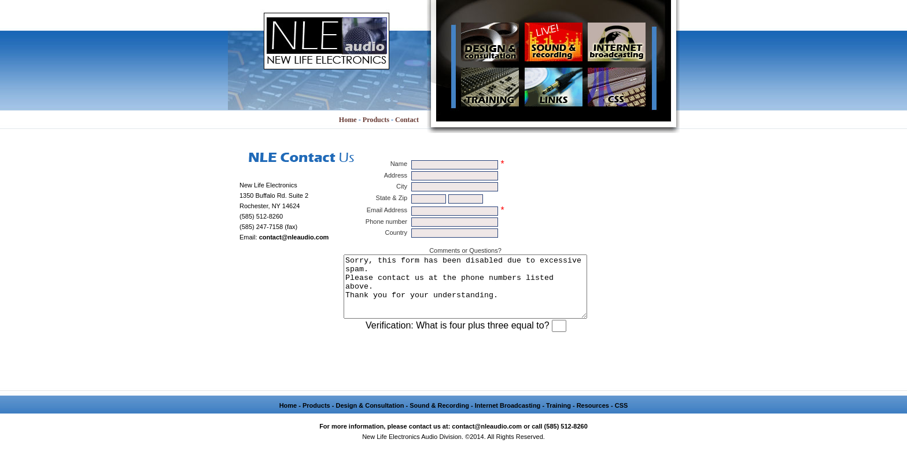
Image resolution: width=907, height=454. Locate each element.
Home (348, 120)
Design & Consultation (369, 417)
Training (558, 417)
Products (376, 120)
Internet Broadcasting (508, 417)
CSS (621, 417)
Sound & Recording (439, 417)
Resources (593, 417)
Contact (407, 120)
